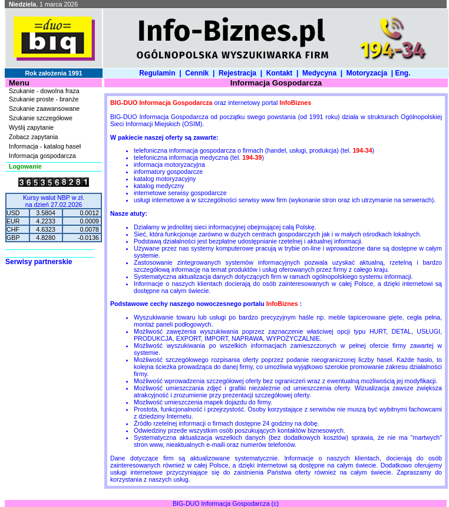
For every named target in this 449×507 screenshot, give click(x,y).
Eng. (404, 73)
